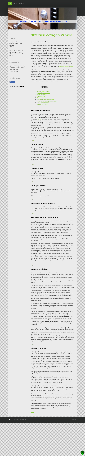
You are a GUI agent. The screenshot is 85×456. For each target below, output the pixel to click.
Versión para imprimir (14, 419)
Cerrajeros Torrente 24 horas (43, 91)
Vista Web (74, 419)
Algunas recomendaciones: (43, 102)
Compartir (12, 81)
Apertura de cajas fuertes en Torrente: (45, 99)
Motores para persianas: (42, 97)
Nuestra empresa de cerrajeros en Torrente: (46, 101)
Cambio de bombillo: (41, 94)
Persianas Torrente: (41, 96)
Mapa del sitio (23, 419)
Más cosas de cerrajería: (42, 104)
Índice (32, 140)
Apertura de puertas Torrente (43, 93)
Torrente (39, 119)
